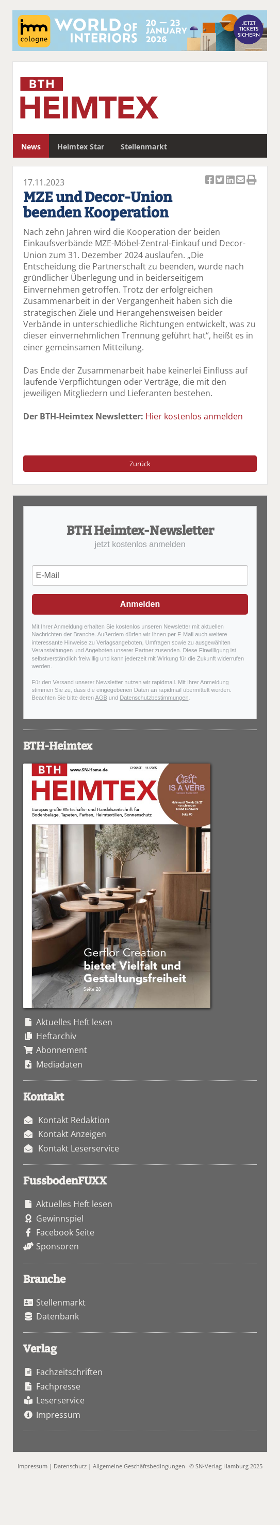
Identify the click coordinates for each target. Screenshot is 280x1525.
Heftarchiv (56, 1036)
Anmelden (140, 604)
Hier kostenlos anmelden (194, 416)
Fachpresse (58, 1386)
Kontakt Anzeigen (72, 1134)
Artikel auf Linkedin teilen (231, 181)
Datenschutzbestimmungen (154, 697)
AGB (101, 697)
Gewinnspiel (60, 1218)
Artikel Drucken (251, 181)
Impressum (58, 1414)
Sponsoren (57, 1246)
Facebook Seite (65, 1232)
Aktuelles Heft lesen (74, 1022)
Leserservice (60, 1400)
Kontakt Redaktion (74, 1120)
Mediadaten (59, 1064)
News (31, 146)
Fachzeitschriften (69, 1372)
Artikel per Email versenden (241, 181)
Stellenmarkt (144, 146)
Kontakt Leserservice (78, 1148)
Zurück (140, 463)
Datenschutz (70, 1466)
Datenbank (57, 1316)
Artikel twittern (221, 181)
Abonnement (61, 1050)
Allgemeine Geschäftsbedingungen (139, 1466)
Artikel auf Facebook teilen (210, 181)
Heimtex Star (80, 146)
